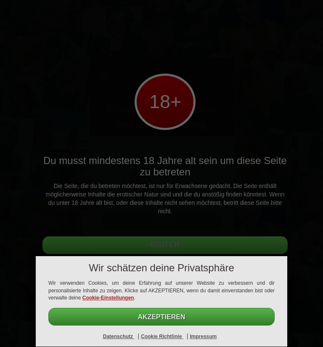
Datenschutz (119, 336)
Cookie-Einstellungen (108, 298)
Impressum (203, 336)
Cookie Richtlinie (162, 336)
